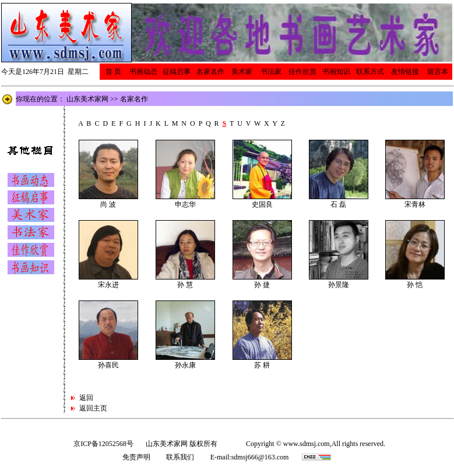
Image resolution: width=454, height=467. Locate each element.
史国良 (262, 204)
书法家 (271, 72)
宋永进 (108, 285)
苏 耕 (262, 365)
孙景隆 (338, 285)
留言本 (437, 72)
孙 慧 (185, 285)
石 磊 (338, 204)
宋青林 (414, 204)
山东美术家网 (87, 99)
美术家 (241, 72)
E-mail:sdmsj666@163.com (249, 457)
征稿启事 (177, 72)
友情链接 (405, 72)
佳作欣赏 (302, 72)
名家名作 (210, 72)
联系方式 (370, 72)
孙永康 (185, 365)
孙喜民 (108, 365)
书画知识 (336, 72)
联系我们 (180, 457)
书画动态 (143, 72)
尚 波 (108, 204)
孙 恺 (415, 285)
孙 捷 (262, 285)
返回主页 (93, 408)
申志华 (185, 204)
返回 (87, 398)
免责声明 (136, 457)
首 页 (113, 72)
